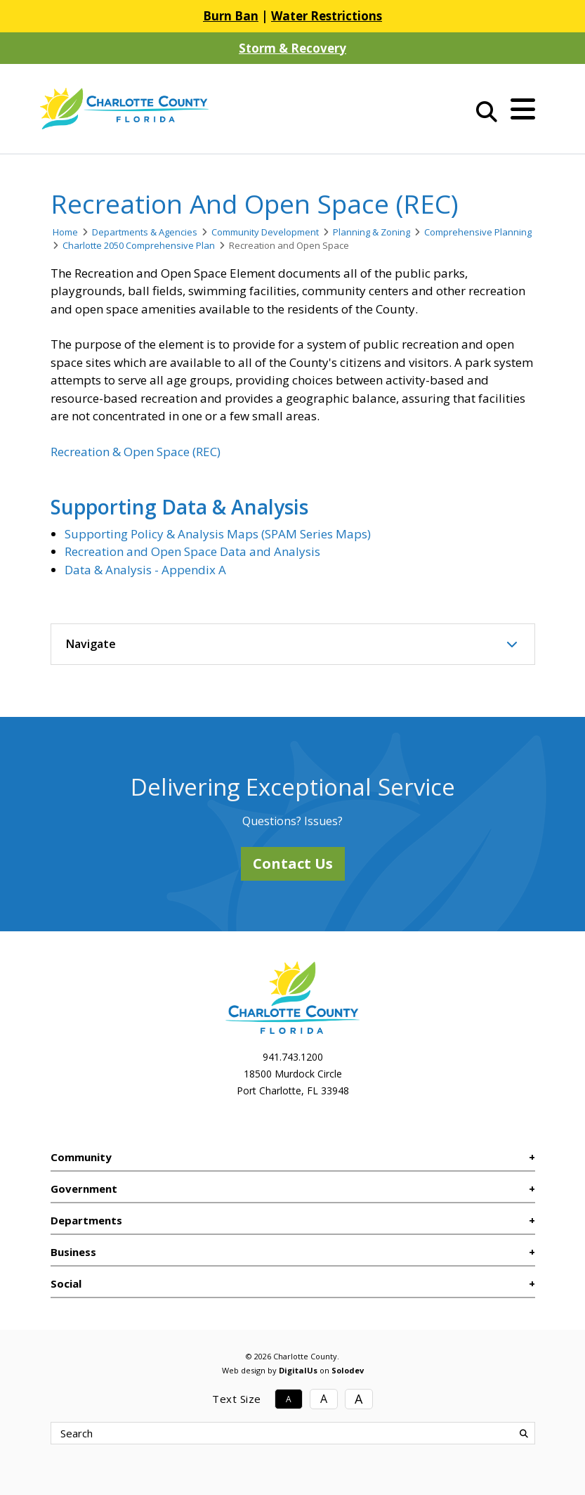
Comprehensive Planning (478, 232)
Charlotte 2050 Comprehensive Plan (139, 245)
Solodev (347, 1370)
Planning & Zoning (371, 232)
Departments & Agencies (144, 232)
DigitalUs (298, 1370)
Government (84, 1189)
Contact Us (293, 863)
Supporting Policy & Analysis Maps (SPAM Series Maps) (218, 534)
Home (65, 232)
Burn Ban (230, 16)
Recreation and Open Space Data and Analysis (192, 551)
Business (73, 1252)
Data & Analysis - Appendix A (145, 570)
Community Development (265, 232)
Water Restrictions (326, 16)
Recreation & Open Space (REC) (136, 452)
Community (81, 1157)
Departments (86, 1220)
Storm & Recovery (292, 48)
